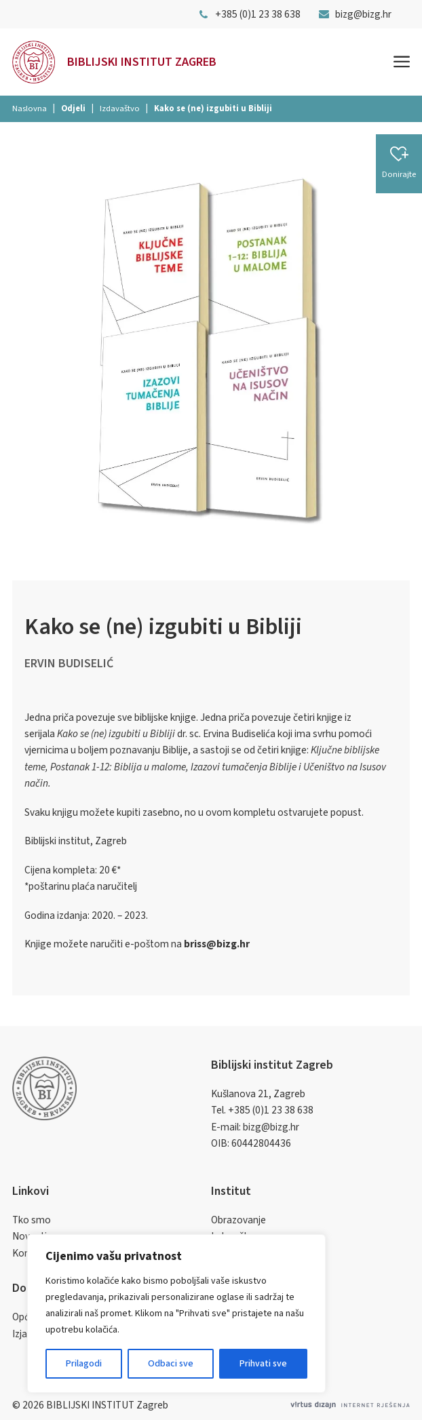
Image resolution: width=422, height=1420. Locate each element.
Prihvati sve (263, 1363)
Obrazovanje (238, 1219)
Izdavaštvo (120, 108)
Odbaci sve (170, 1363)
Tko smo (31, 1219)
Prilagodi (84, 1363)
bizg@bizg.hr (271, 1127)
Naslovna (29, 108)
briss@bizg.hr (217, 943)
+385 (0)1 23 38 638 (270, 1110)
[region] (176, 1313)
